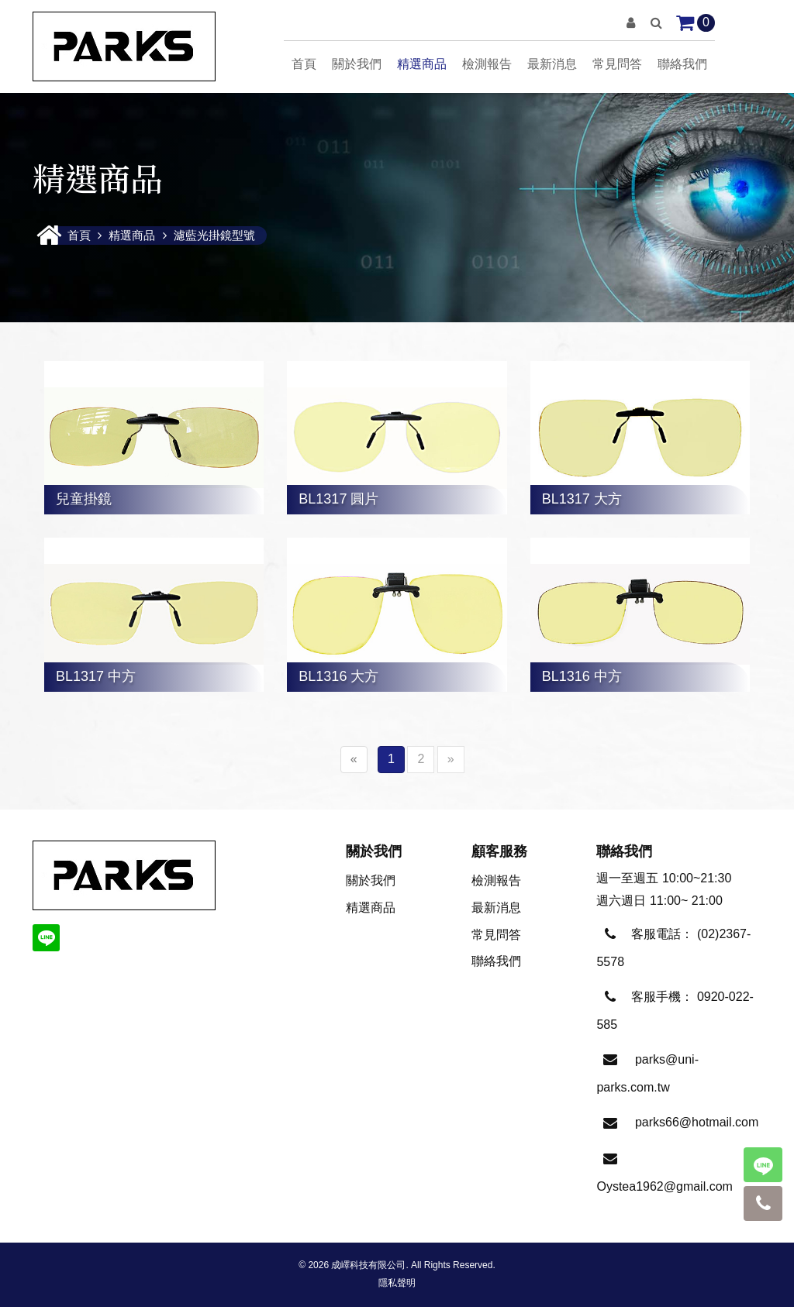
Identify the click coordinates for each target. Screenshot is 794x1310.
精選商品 (422, 63)
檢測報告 (487, 63)
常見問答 (617, 63)
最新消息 (552, 63)
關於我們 (356, 63)
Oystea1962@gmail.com (664, 1189)
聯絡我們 (682, 63)
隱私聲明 (397, 1286)
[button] (631, 22)
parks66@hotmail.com (696, 1125)
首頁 (304, 63)
